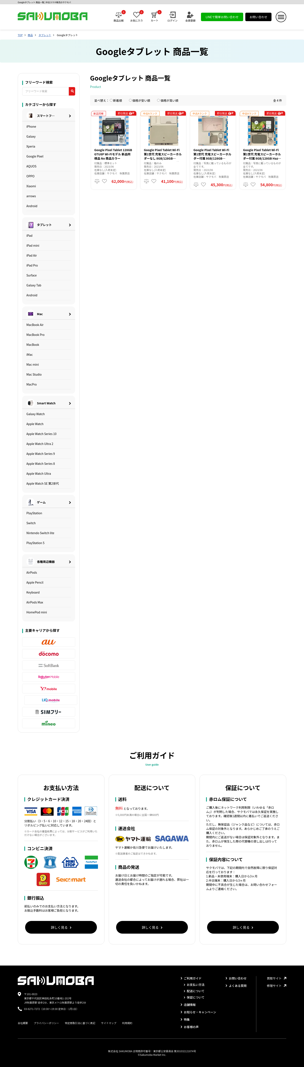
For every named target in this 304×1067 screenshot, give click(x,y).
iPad (29, 235)
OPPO (30, 176)
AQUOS (31, 166)
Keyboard (33, 592)
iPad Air (31, 255)
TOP (20, 35)
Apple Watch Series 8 (40, 463)
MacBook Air (34, 325)
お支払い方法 (194, 984)
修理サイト (276, 986)
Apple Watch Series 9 (40, 453)
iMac (29, 354)
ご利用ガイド (191, 978)
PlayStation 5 (35, 543)
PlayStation (34, 513)
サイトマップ (108, 1023)
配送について (194, 991)
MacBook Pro (35, 334)
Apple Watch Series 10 (41, 434)
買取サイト (276, 978)
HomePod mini (36, 612)
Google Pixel (34, 156)
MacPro (31, 384)
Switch (31, 523)
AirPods (31, 572)
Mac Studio (34, 374)
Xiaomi (31, 186)
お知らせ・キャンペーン (198, 1012)
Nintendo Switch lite (40, 533)
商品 (30, 35)
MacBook (32, 344)
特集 (185, 1019)
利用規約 (127, 1023)
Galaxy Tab (33, 285)
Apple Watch (34, 424)
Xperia (30, 146)
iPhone (31, 126)
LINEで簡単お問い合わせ (222, 17)
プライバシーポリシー (46, 1023)
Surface (31, 275)
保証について (194, 997)
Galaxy (31, 136)
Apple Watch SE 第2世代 (42, 483)
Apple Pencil (34, 582)
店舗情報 (188, 1005)
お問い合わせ (258, 17)
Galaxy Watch (35, 414)
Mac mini (32, 364)
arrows (31, 196)
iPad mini (32, 245)
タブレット (44, 35)
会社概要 (23, 1023)
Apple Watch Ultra (38, 473)
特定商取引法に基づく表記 (80, 1023)
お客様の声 (190, 1027)
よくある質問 (236, 986)
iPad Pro (32, 265)
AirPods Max (34, 602)
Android (31, 206)
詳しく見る (61, 927)
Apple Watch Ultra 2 (39, 444)
